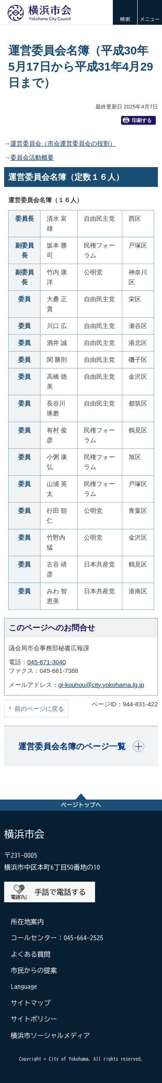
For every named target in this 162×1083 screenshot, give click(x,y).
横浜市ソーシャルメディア (50, 1035)
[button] (124, 12)
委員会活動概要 (32, 157)
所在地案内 (27, 921)
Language (24, 986)
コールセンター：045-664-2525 (57, 937)
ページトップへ (81, 805)
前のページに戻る (39, 708)
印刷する (137, 120)
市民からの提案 (34, 970)
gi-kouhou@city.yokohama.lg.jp (101, 684)
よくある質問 (30, 954)
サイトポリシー (34, 1019)
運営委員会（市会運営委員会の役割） (63, 143)
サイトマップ (30, 1003)
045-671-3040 (46, 661)
